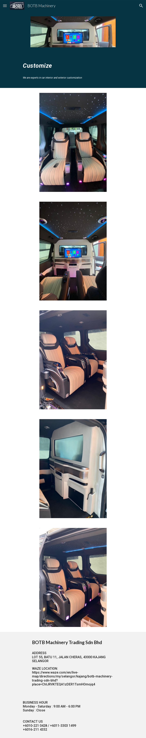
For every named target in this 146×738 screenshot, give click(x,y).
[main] (73, 64)
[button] (5, 5)
